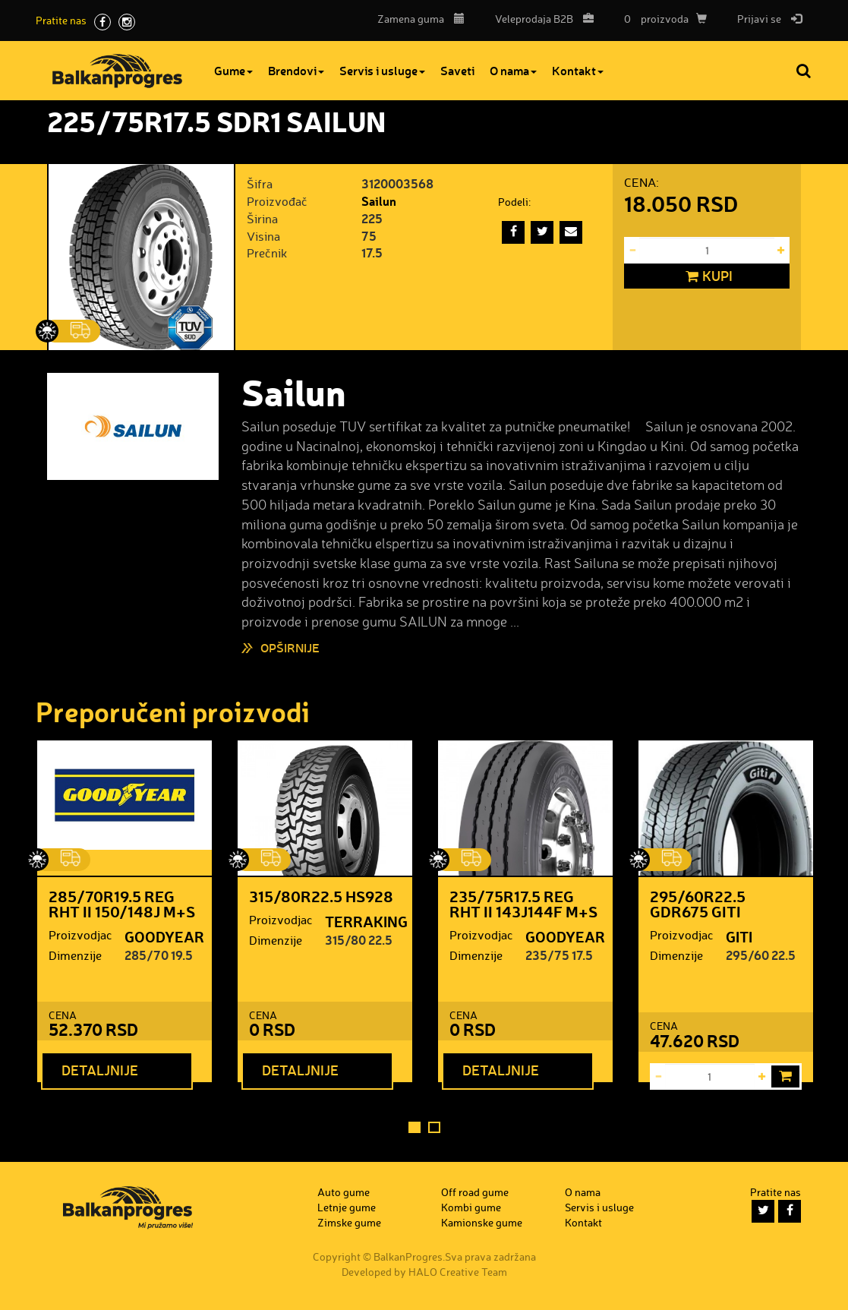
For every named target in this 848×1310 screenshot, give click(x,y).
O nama (513, 70)
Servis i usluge (382, 70)
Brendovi (296, 70)
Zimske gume (349, 1222)
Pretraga (804, 70)
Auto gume (343, 1191)
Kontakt (578, 70)
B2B (540, 18)
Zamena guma (421, 18)
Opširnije (290, 647)
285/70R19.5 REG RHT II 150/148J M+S (122, 903)
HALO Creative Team (457, 1271)
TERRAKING (366, 921)
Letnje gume (346, 1207)
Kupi (707, 276)
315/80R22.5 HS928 (321, 896)
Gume (233, 70)
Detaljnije (99, 1070)
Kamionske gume (481, 1222)
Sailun (378, 201)
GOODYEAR (164, 936)
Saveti (457, 70)
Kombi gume (471, 1207)
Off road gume (475, 1191)
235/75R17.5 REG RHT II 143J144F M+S (523, 903)
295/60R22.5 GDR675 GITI (698, 903)
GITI (739, 936)
